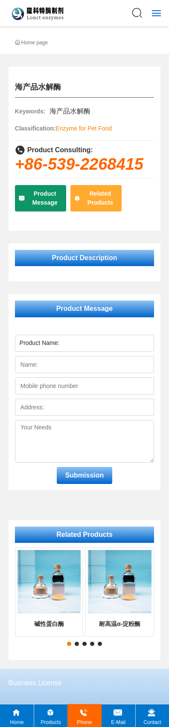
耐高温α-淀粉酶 (119, 623)
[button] (69, 644)
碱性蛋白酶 (49, 623)
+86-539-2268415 (79, 164)
